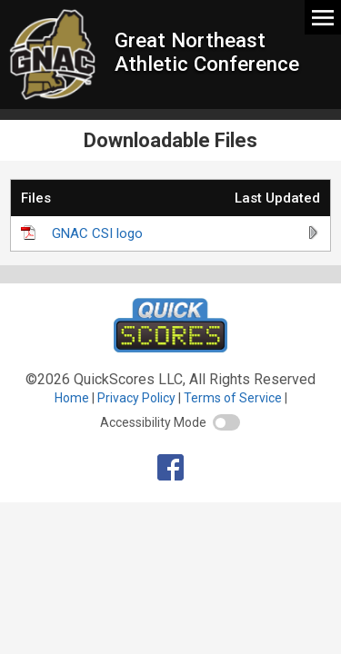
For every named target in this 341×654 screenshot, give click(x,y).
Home (72, 398)
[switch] (226, 422)
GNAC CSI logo (97, 233)
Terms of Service (233, 398)
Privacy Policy (136, 398)
